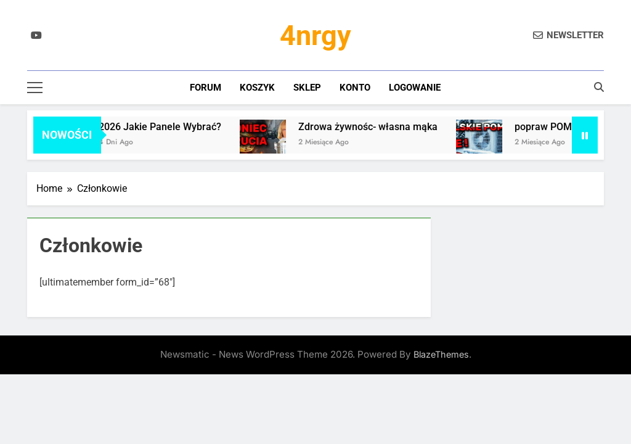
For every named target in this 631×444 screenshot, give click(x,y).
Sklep (307, 87)
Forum (205, 87)
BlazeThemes (441, 354)
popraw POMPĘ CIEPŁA (570, 127)
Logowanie (415, 87)
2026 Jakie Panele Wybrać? (163, 127)
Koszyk (257, 87)
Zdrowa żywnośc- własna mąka (371, 127)
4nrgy (315, 35)
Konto (355, 87)
